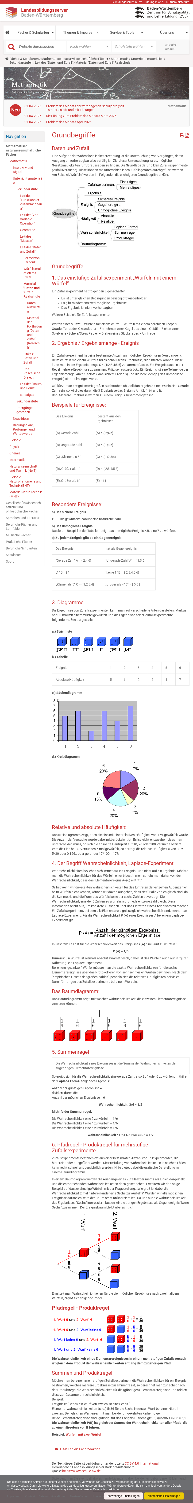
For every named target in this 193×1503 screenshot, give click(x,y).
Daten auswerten (34, 307)
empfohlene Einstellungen (164, 1496)
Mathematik (119, 59)
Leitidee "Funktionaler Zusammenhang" (31, 202)
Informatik (17, 460)
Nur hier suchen (170, 47)
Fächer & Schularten (33, 32)
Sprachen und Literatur (22, 518)
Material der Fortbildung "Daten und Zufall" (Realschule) (34, 332)
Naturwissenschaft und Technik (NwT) (23, 468)
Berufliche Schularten (21, 548)
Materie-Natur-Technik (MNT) (25, 494)
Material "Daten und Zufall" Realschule (31, 290)
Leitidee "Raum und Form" (31, 386)
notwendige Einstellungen (123, 1496)
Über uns (167, 32)
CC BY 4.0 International (141, 1463)
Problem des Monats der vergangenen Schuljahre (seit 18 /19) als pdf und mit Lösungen (85, 108)
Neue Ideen (21, 418)
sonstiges (27, 395)
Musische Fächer (18, 535)
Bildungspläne (154, 2)
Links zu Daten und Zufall (31, 358)
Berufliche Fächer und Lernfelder (22, 526)
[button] (7, 32)
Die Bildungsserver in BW (126, 2)
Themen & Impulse (77, 32)
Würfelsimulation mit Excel (32, 273)
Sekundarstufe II (28, 401)
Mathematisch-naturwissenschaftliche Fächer (74, 59)
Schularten (14, 555)
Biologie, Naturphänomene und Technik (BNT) (25, 481)
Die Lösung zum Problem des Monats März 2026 (81, 116)
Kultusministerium (177, 2)
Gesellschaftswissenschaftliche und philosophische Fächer (23, 507)
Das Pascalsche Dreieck (31, 373)
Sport (10, 561)
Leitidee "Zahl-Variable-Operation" (30, 219)
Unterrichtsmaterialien (147, 59)
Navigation (16, 136)
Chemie (14, 453)
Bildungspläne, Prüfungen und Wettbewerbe (24, 429)
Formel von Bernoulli (31, 260)
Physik (14, 447)
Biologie (15, 440)
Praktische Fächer (19, 542)
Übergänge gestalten (24, 410)
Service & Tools (122, 32)
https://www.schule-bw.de (81, 1471)
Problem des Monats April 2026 (69, 122)
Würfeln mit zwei (78, 1434)
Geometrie (27, 230)
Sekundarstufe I (20, 62)
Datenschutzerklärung (107, 1489)
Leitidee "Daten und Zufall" (54, 62)
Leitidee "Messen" (26, 239)
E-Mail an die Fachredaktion (80, 1449)
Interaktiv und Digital (23, 170)
